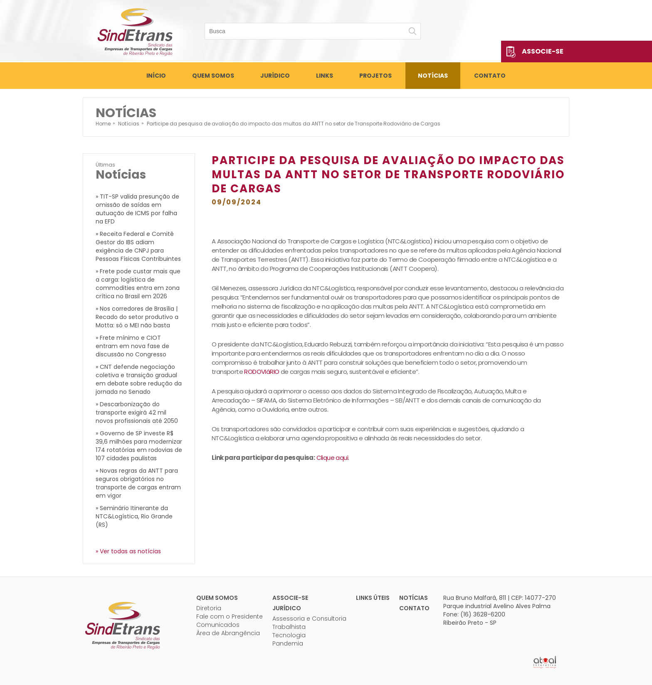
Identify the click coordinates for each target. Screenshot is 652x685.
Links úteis (373, 598)
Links (324, 75)
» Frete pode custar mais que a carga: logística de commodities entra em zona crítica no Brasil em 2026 (138, 283)
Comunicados (218, 625)
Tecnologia (289, 635)
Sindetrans (122, 625)
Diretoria (208, 608)
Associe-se (542, 51)
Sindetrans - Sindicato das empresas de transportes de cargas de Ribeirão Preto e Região (134, 31)
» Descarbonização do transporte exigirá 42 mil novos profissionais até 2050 (137, 412)
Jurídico (275, 75)
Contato (490, 75)
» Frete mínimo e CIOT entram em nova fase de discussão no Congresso (132, 346)
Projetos (375, 75)
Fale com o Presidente (229, 616)
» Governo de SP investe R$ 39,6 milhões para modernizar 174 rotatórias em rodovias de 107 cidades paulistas (139, 445)
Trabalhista (289, 627)
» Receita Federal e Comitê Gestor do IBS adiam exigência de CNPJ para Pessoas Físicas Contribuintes (138, 246)
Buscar (412, 31)
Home (103, 123)
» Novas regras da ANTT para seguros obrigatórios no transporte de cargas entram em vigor (138, 483)
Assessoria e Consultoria (309, 618)
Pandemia (287, 643)
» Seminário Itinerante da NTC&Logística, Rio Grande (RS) (134, 516)
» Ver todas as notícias (128, 551)
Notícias (433, 75)
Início (156, 75)
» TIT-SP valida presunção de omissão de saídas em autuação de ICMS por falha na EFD (137, 209)
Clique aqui (332, 457)
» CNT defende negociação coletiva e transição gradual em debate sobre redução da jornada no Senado (139, 379)
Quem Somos (213, 75)
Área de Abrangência (228, 633)
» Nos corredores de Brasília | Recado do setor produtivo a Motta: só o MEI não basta (137, 316)
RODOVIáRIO (261, 371)
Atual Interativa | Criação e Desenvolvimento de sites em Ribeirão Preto (544, 662)
